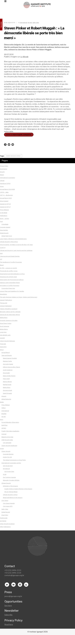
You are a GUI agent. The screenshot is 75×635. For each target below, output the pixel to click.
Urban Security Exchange (7, 524)
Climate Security (6, 483)
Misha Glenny (4, 329)
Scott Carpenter (4, 326)
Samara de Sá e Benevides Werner (10, 314)
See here (8, 605)
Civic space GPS (7, 506)
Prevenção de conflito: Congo (8, 271)
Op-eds (30, 22)
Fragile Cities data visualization (10, 431)
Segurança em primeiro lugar (8, 277)
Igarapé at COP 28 (5, 204)
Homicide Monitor (8, 454)
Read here (8, 624)
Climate (2, 180)
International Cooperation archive (11, 463)
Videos (3, 408)
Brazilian (3, 413)
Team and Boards (6, 355)
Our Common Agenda (9, 477)
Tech (1, 221)
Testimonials (3, 518)
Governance (3, 169)
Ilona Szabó (6, 373)
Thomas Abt (3, 303)
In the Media (3, 213)
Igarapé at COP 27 (5, 207)
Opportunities (4, 230)
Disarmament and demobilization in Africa (12, 274)
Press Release (5, 405)
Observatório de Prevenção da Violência (11, 280)
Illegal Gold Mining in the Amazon (12, 497)
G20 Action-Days (9, 471)
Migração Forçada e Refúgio (11, 480)
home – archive (4, 218)
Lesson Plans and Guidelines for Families (12, 291)
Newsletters (3, 294)
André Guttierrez (7, 370)
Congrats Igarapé (5, 227)
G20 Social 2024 (8, 466)
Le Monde (24, 57)
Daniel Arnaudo (7, 393)
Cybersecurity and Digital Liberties (10, 256)
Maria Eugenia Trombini (10, 358)
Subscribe (8, 615)
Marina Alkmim (7, 381)
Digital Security (4, 233)
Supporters (3, 347)
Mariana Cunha (7, 361)
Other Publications (5, 527)
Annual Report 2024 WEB (7, 189)
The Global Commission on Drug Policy (14, 460)
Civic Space (4, 500)
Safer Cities (4, 509)
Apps (1, 419)
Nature (2, 175)
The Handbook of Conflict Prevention (11, 262)
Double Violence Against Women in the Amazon (18, 489)
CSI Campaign (7, 442)
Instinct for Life (7, 457)
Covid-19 (2, 247)
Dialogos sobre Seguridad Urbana (10, 282)
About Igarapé (4, 201)
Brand (2, 265)
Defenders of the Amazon (10, 486)
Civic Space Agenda (9, 503)
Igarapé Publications (6, 300)
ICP (1, 259)
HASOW (2, 338)
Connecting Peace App (8, 288)
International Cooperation (7, 177)
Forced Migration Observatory (10, 422)
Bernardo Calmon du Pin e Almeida (10, 312)
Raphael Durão (7, 384)
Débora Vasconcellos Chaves (11, 367)
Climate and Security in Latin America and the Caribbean (16, 250)
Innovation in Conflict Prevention (9, 285)
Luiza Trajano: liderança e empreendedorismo (13, 239)
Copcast (3, 434)
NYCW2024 (6, 468)
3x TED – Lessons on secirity (8, 268)
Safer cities (36, 22)
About (2, 350)
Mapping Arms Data (7, 437)
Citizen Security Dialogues (7, 341)
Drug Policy (4, 515)
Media (2, 402)
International (23, 22)
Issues (2, 448)
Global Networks (6, 399)
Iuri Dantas (3, 521)
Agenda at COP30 (5, 183)
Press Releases (4, 210)
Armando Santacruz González (8, 320)
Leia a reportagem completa (18, 135)
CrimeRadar (4, 224)
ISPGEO (3, 428)
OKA (1, 253)
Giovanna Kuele (7, 390)
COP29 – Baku (4, 192)
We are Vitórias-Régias (10, 492)
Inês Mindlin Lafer (5, 335)
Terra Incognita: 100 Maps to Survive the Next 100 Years (16, 244)
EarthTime (4, 425)
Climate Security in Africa (10, 494)
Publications (3, 215)
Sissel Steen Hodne (5, 323)
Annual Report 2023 (6, 198)
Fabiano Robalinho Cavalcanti (8, 309)
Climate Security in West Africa (9, 242)
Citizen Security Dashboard (9, 445)
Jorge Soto (3, 332)
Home (2, 186)
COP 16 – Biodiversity (6, 195)
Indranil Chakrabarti (6, 306)
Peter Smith (6, 379)
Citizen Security (5, 451)
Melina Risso (3, 317)
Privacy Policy (4, 166)
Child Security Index (7, 440)
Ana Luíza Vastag (8, 364)
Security (2, 172)
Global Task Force (6, 236)
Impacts (3, 396)
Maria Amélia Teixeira (9, 376)
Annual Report (5, 352)
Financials (3, 344)
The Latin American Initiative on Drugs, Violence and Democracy (18, 297)
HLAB (4, 474)
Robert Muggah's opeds (13, 155)
